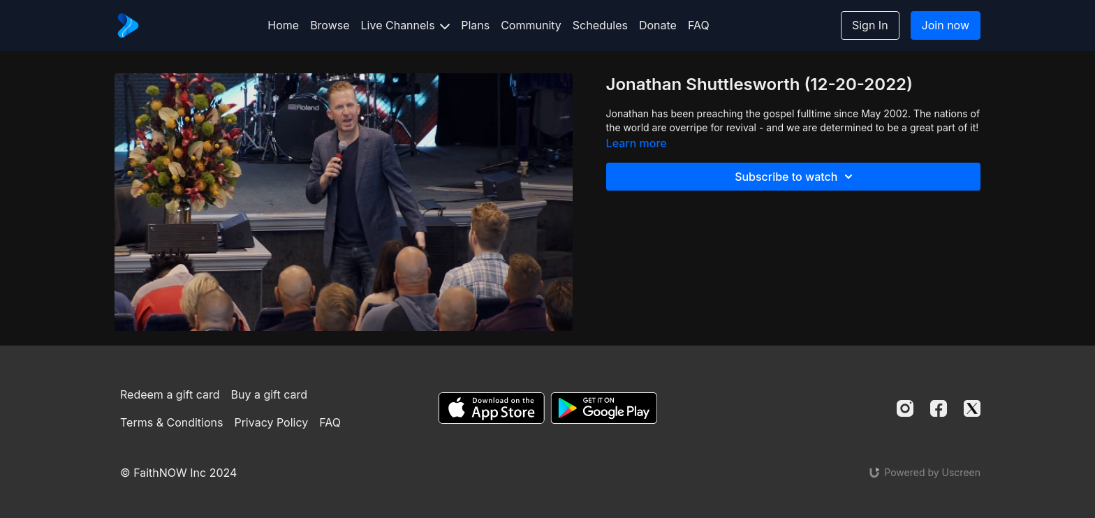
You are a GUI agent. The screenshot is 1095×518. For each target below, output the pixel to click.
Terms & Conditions (171, 422)
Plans (475, 25)
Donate (658, 25)
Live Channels (405, 25)
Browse (329, 25)
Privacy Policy (271, 422)
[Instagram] (905, 408)
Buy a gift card (269, 394)
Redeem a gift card (169, 394)
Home (283, 25)
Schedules (600, 25)
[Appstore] (491, 408)
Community (531, 25)
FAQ (699, 25)
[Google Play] (604, 408)
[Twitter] (972, 408)
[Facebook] (938, 408)
